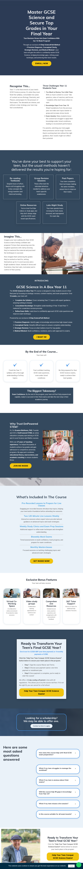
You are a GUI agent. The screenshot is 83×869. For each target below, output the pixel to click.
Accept (71, 866)
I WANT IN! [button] (42, 337)
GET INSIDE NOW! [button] (41, 561)
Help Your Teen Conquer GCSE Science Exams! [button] (63, 856)
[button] (78, 864)
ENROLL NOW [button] (41, 63)
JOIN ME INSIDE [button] (20, 466)
